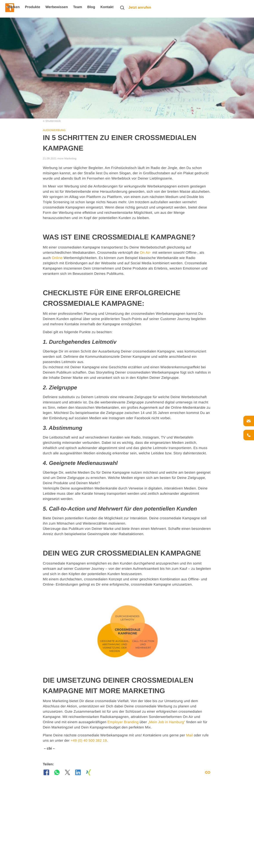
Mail (189, 735)
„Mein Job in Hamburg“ (166, 722)
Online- (58, 258)
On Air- (145, 253)
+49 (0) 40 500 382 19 (89, 741)
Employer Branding (123, 722)
